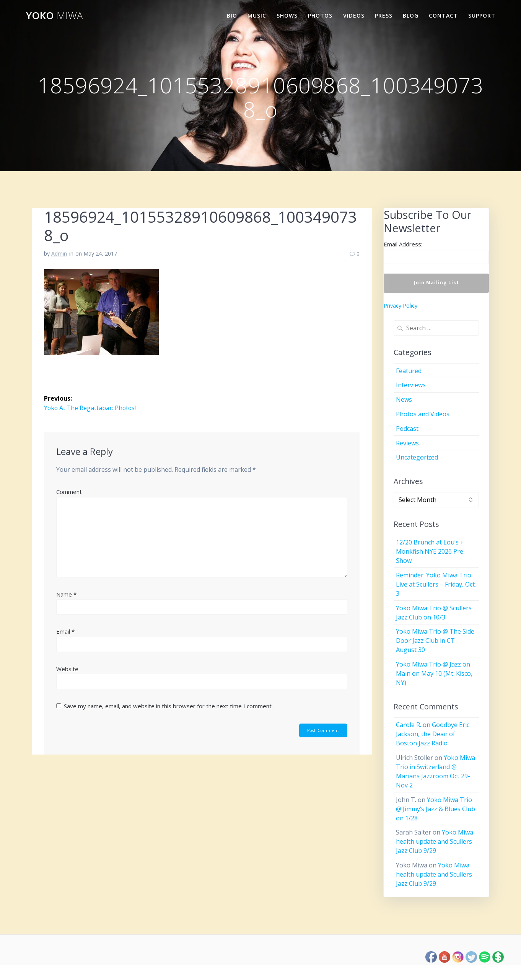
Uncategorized (417, 457)
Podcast (407, 428)
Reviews (407, 443)
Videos (354, 15)
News (404, 399)
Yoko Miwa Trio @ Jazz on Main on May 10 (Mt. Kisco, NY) (434, 673)
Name (66, 594)
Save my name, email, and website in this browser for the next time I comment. (168, 706)
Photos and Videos (422, 414)
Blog (410, 15)
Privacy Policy (400, 305)
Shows (287, 15)
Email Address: (403, 244)
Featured (409, 371)
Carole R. (408, 724)
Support (481, 15)
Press (383, 15)
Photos (320, 15)
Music (256, 15)
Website (67, 668)
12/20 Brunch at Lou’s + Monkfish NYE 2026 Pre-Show (431, 551)
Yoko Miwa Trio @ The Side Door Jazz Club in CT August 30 (435, 640)
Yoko (54, 16)
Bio (232, 15)
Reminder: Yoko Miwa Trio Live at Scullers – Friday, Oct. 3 (436, 584)
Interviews (411, 385)
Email (65, 631)
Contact (443, 15)
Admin (59, 253)
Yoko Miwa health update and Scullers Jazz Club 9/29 (434, 841)
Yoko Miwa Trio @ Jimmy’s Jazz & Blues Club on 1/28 (435, 808)
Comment (69, 491)
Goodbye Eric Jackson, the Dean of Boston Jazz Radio (432, 733)
